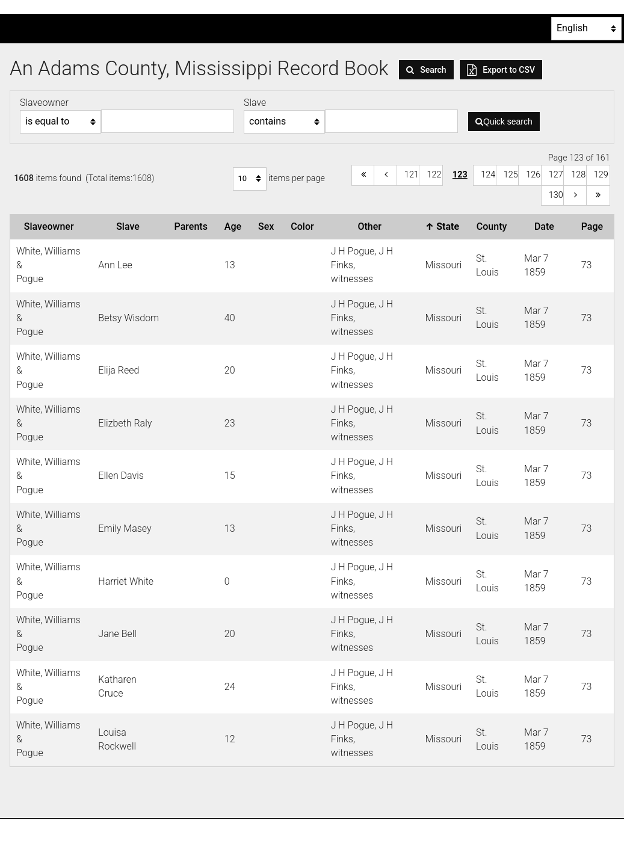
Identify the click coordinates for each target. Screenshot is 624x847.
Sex (268, 226)
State (444, 226)
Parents (193, 226)
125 (511, 175)
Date (546, 226)
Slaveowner (51, 226)
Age (235, 226)
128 (578, 175)
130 (556, 195)
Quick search (504, 121)
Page (594, 226)
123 (460, 175)
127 (556, 175)
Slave (130, 226)
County (494, 226)
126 (533, 175)
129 (601, 175)
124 (488, 175)
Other (372, 226)
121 (411, 175)
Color (304, 226)
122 (434, 175)
